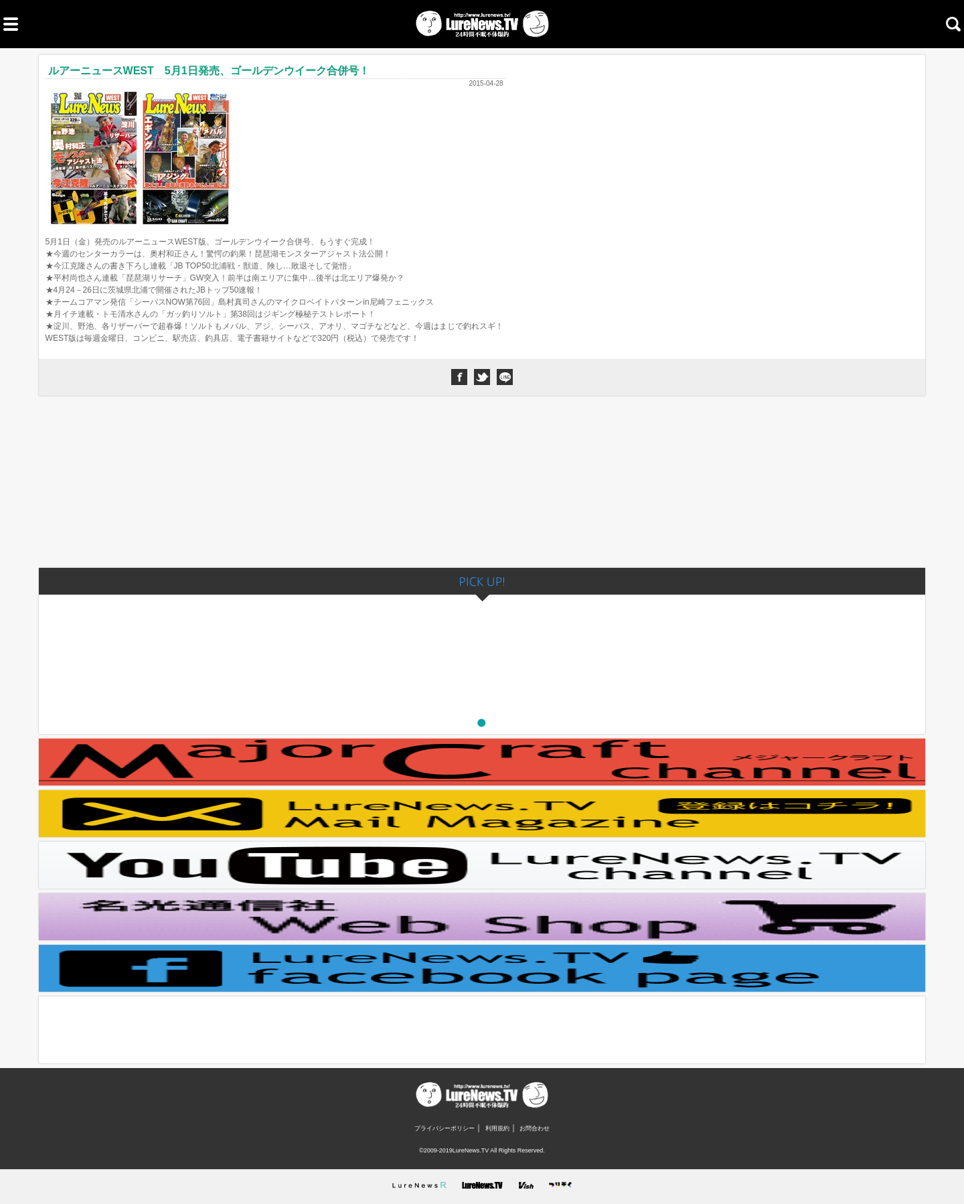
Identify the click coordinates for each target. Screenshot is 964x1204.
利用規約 (497, 1128)
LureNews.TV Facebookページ (482, 968)
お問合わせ (534, 1128)
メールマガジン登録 (482, 813)
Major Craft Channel (482, 762)
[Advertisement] (482, 484)
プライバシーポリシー (444, 1128)
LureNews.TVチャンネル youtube (482, 865)
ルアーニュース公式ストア (482, 916)
